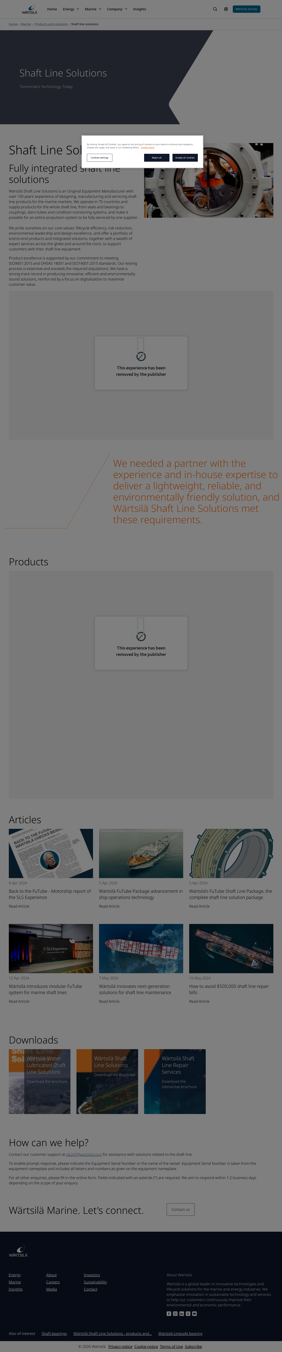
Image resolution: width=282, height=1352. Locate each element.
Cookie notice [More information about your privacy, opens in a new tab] (147, 147)
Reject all (157, 157)
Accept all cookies (184, 157)
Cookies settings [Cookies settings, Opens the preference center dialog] (99, 157)
